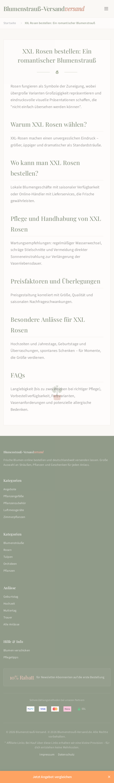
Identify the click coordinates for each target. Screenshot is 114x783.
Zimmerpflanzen (14, 517)
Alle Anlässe (11, 624)
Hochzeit (9, 604)
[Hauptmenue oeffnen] (106, 8)
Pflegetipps (10, 657)
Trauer (7, 617)
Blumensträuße (13, 543)
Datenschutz (66, 754)
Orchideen (10, 564)
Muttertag (9, 610)
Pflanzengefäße (13, 496)
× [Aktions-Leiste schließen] (109, 777)
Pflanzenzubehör (14, 503)
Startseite (9, 23)
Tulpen (8, 557)
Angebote (9, 489)
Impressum (46, 754)
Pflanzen (9, 571)
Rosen (7, 550)
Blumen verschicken (16, 650)
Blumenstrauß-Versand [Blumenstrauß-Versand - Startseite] (43, 9)
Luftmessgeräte (13, 510)
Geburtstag (10, 597)
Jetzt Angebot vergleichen (52, 777)
